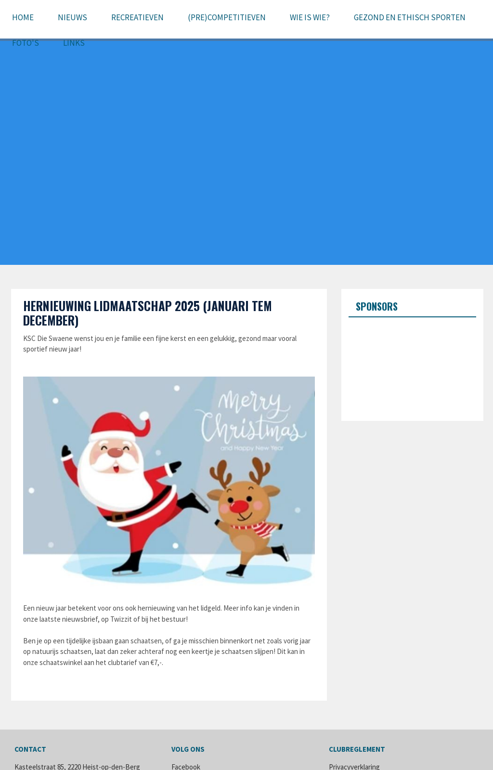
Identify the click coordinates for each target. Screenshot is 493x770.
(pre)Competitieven (227, 17)
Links (74, 43)
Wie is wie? (310, 17)
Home (23, 17)
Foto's (25, 43)
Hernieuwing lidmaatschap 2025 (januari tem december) (147, 313)
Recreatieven (137, 17)
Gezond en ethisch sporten (410, 17)
